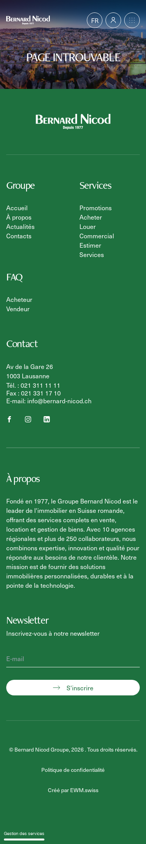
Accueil (17, 207)
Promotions (95, 207)
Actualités (20, 226)
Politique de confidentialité (73, 770)
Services (91, 254)
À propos (19, 217)
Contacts (19, 235)
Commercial (96, 235)
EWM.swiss (84, 790)
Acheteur (19, 299)
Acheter (90, 217)
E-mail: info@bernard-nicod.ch (48, 400)
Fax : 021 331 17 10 (33, 393)
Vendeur (18, 308)
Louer (87, 226)
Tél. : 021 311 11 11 (33, 385)
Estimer (90, 245)
